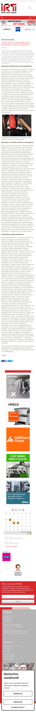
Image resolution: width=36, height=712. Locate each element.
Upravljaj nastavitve (18, 707)
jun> (23, 510)
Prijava (18, 601)
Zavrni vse (18, 702)
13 (14, 523)
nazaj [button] (4, 355)
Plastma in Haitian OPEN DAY (12, 543)
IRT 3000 (8, 8)
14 (18, 523)
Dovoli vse (18, 694)
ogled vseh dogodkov (11, 546)
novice (4, 39)
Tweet (9, 360)
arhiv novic (9, 39)
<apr (12, 510)
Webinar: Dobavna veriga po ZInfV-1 (13, 538)
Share (3, 360)
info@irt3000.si (9, 659)
